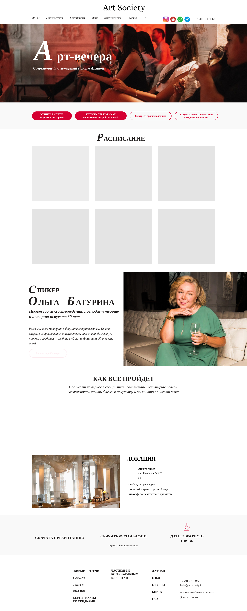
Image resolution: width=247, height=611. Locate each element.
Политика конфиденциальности (197, 592)
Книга (157, 592)
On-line (36, 18)
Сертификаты (77, 18)
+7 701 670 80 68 (205, 19)
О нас (95, 18)
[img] (46, 583)
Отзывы (158, 585)
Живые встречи (54, 18)
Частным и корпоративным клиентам (124, 574)
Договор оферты (189, 597)
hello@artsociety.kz (191, 585)
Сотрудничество (112, 18)
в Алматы (79, 577)
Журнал (133, 18)
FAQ (146, 18)
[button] (187, 527)
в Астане (78, 584)
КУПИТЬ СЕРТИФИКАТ (100, 116)
